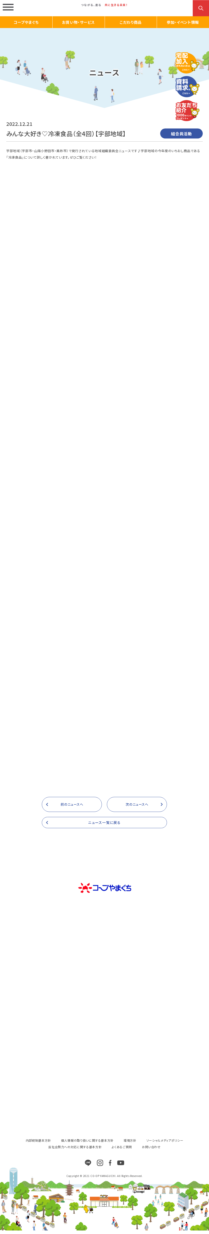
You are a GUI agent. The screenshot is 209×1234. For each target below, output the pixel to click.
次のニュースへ (137, 807)
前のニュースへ (72, 807)
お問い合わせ (151, 1150)
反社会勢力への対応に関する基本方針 (75, 1150)
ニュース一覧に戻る (104, 825)
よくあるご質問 (122, 1150)
